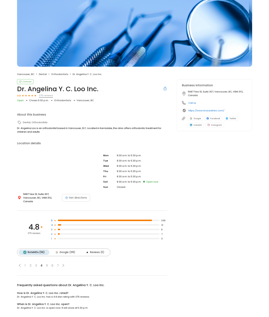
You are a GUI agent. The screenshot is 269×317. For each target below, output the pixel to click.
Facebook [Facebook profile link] (213, 118)
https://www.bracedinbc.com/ (206, 110)
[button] (19, 265)
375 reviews (46, 95)
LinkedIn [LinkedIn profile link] (196, 125)
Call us (192, 103)
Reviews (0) (95, 252)
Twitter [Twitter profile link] (231, 118)
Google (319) (65, 252)
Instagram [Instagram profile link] (215, 125)
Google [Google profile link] (195, 118)
